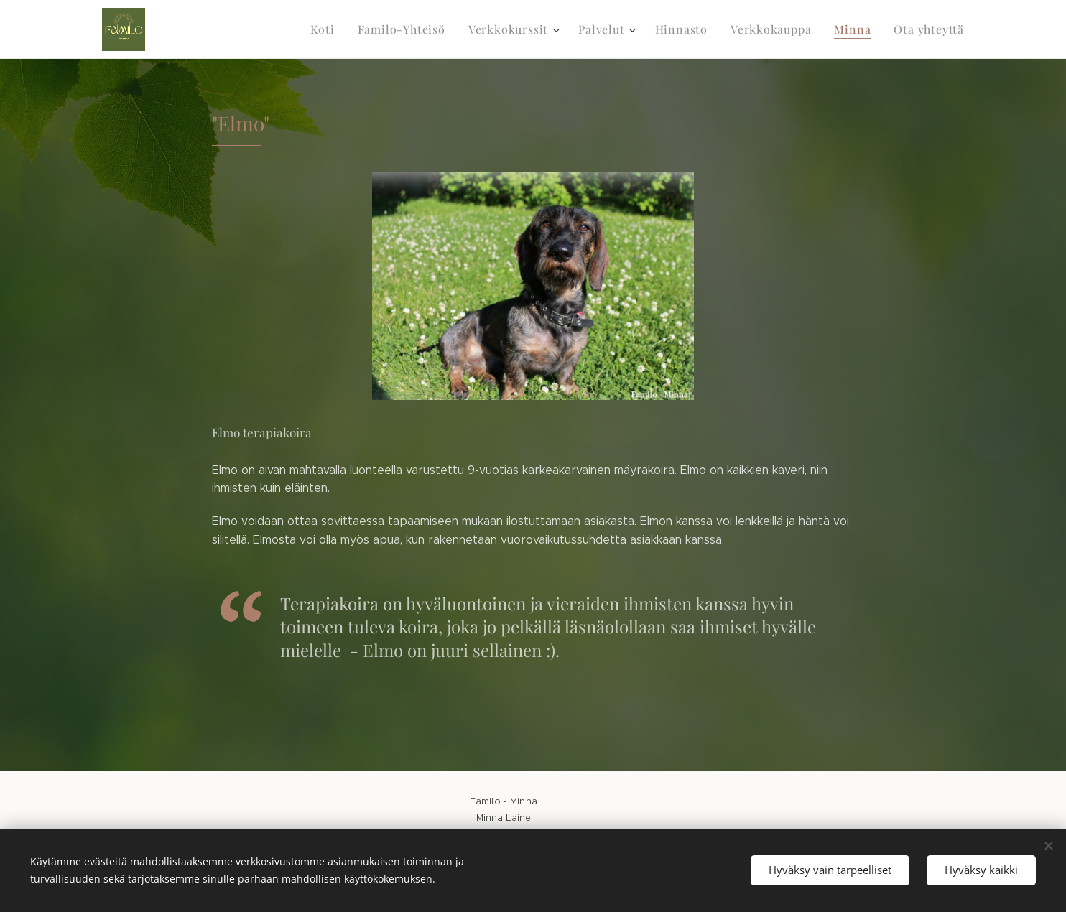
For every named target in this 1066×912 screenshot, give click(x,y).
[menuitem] (350, 29)
